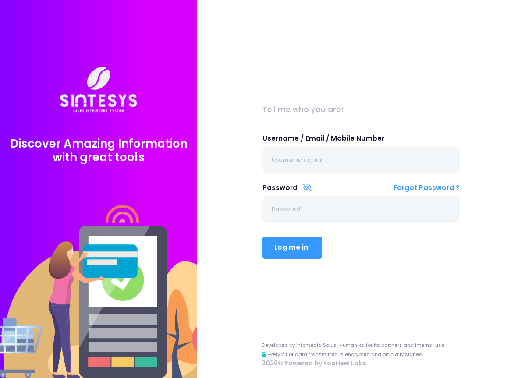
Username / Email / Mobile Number (323, 138)
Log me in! (292, 247)
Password (287, 187)
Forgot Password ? (427, 187)
